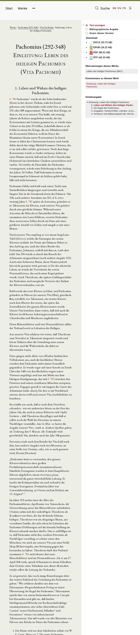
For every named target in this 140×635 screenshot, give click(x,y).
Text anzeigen (121, 25)
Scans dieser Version (125, 36)
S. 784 (62, 460)
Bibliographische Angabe (123, 31)
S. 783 (75, 322)
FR (124, 8)
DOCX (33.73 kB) (124, 46)
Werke (22, 8)
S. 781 (14, 96)
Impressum (113, 626)
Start (9, 8)
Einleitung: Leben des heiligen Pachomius (118, 99)
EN (119, 8)
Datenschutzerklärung (118, 628)
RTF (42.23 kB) (123, 61)
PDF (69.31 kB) (123, 56)
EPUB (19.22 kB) (124, 51)
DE (114, 8)
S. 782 (21, 178)
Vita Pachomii (53, 28)
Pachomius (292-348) (34, 28)
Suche (102, 8)
